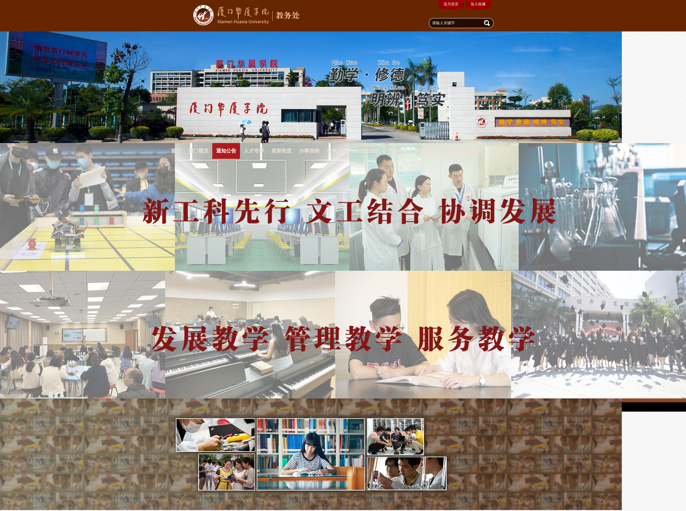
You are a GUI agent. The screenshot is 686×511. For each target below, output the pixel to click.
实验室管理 (367, 150)
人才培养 (254, 150)
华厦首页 (500, 150)
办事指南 (309, 150)
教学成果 (337, 150)
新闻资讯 (425, 150)
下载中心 (397, 150)
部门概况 (198, 150)
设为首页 (451, 4)
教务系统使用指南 (463, 150)
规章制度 (281, 150)
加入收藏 (478, 4)
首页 (176, 150)
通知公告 (226, 150)
